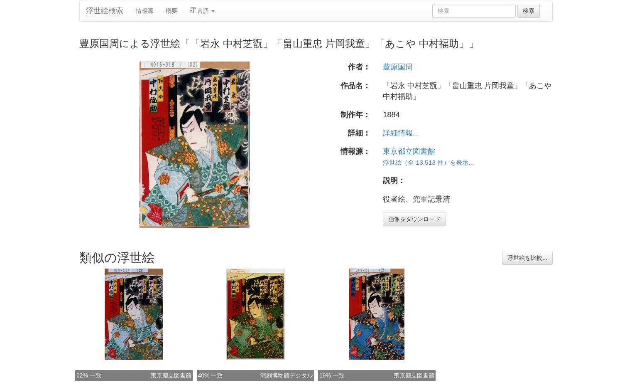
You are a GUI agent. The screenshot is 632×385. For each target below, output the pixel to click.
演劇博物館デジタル (286, 375)
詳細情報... (401, 133)
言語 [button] (202, 10)
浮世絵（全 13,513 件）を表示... (428, 162)
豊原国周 (398, 67)
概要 (171, 10)
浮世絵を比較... (527, 257)
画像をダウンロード (414, 219)
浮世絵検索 (104, 11)
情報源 (144, 10)
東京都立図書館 (409, 151)
